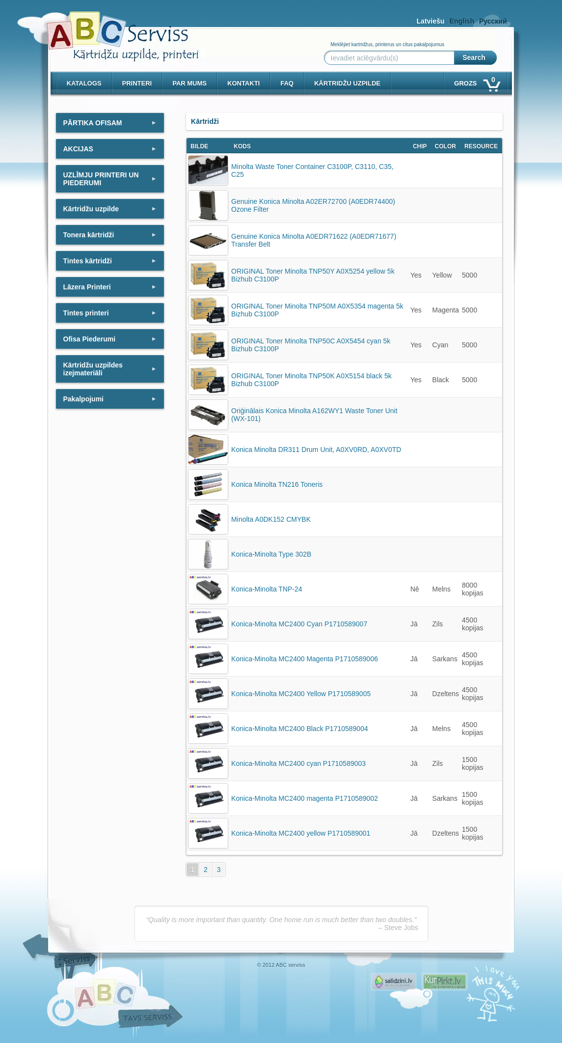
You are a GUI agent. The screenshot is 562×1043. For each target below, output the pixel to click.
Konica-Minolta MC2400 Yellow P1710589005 (301, 694)
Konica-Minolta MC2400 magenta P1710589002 (304, 798)
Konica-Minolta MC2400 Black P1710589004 (299, 729)
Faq (287, 83)
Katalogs (84, 83)
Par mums (189, 83)
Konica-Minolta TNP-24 (266, 589)
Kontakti (243, 83)
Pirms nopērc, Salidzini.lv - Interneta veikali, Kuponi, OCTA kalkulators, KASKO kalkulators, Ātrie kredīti (394, 982)
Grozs (476, 81)
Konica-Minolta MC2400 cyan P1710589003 (298, 763)
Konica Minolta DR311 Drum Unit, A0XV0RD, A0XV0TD (316, 449)
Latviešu (431, 21)
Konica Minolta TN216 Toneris (276, 484)
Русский (493, 21)
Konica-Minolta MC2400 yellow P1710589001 (300, 833)
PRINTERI (137, 83)
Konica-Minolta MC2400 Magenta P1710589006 (304, 659)
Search (473, 57)
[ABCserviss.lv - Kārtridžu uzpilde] (114, 30)
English (461, 21)
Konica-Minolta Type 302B (271, 554)
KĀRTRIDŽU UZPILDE (347, 83)
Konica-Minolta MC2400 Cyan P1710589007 (299, 624)
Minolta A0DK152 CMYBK (271, 519)
